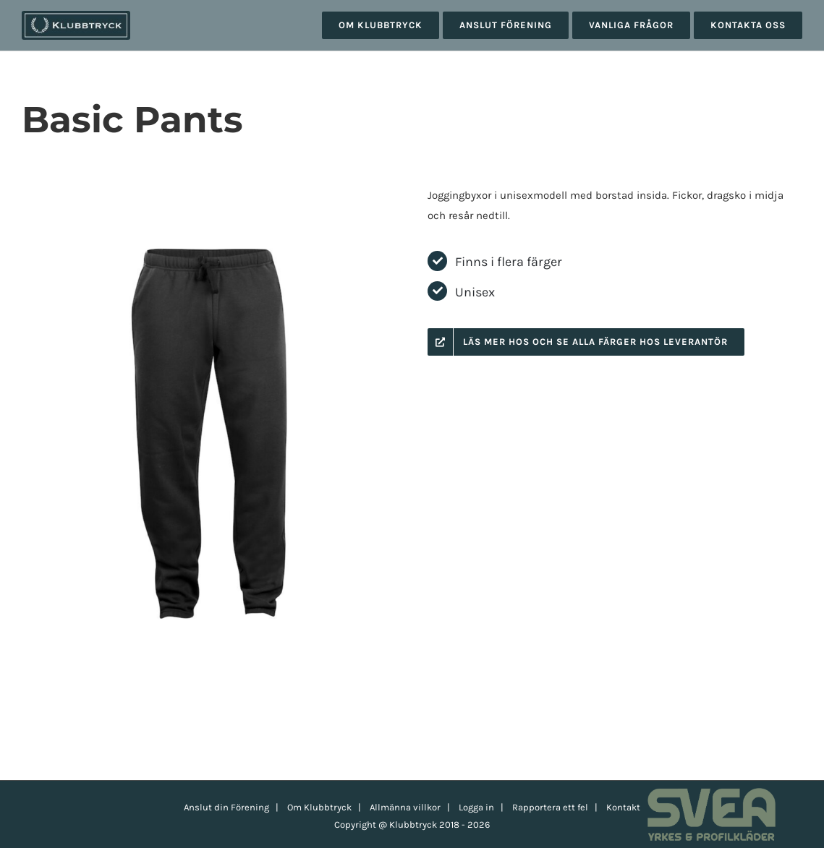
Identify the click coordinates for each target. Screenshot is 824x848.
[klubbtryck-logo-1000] (76, 15)
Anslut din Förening (226, 807)
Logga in (476, 807)
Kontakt (623, 807)
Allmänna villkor (405, 807)
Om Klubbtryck (319, 807)
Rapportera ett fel (550, 807)
